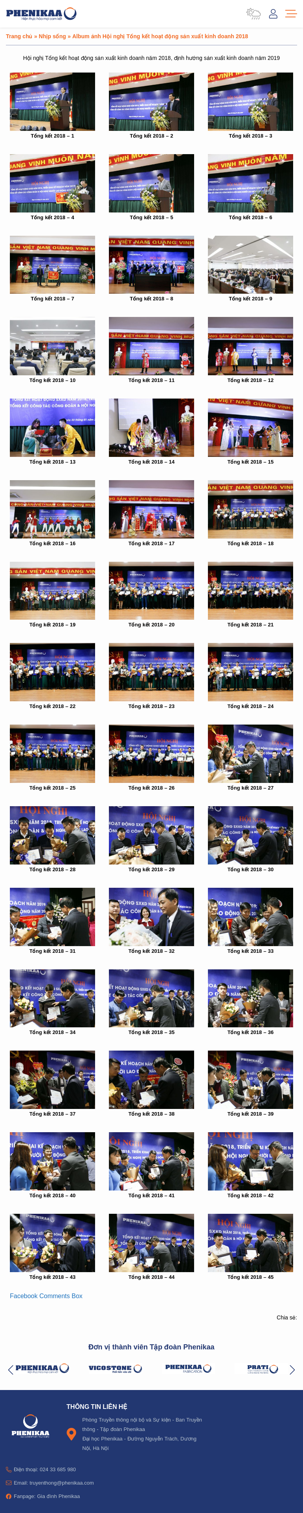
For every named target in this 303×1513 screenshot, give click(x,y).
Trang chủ (19, 36)
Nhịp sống (52, 36)
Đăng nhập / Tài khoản (273, 14)
